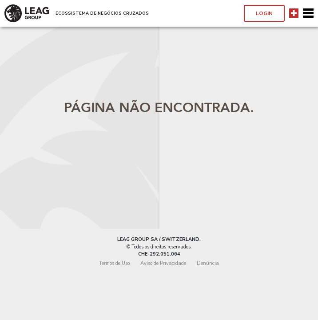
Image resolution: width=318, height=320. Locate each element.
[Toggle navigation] (308, 13)
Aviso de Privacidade (163, 263)
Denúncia (208, 263)
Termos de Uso (114, 263)
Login (264, 13)
